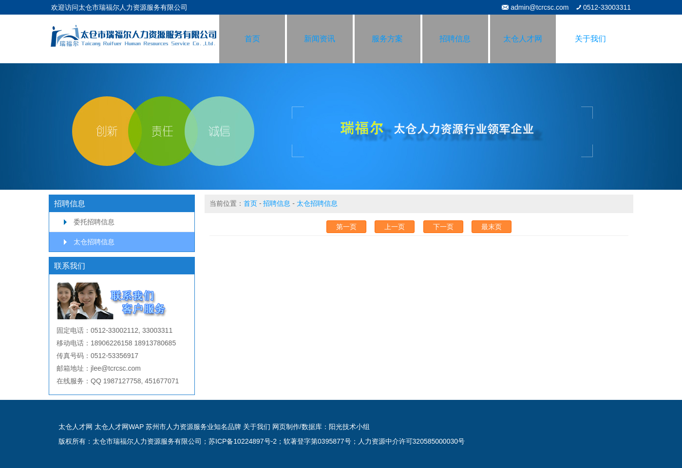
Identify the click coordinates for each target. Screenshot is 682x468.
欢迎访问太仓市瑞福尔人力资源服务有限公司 (119, 7)
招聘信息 (276, 203)
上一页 (394, 227)
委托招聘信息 (94, 222)
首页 (250, 203)
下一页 (443, 227)
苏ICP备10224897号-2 (242, 441)
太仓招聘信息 (94, 242)
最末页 (491, 227)
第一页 (346, 227)
